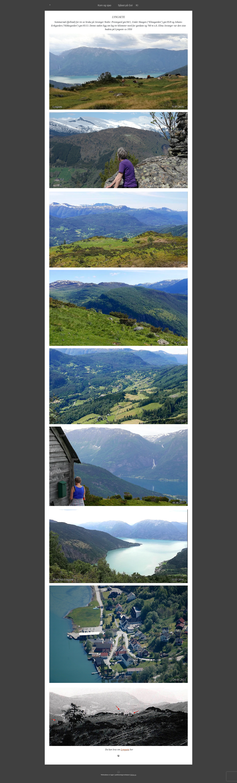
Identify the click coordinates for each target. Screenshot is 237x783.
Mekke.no (133, 775)
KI (137, 5)
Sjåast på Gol (125, 5)
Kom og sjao (104, 5)
